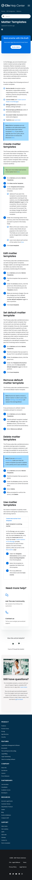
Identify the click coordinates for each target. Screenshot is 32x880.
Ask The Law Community (15, 601)
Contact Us (4, 840)
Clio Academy (4, 829)
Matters (19, 11)
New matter (9, 549)
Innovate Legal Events (7, 801)
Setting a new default (16, 400)
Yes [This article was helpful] (13, 643)
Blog (2, 812)
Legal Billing (4, 753)
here (13, 131)
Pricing (3, 731)
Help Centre (4, 826)
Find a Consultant (5, 843)
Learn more (23, 687)
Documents (4, 748)
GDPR (2, 832)
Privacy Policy (12, 867)
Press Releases (5, 776)
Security (3, 737)
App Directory (5, 734)
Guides (3, 809)
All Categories (11, 11)
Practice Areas (5, 728)
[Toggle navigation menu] (29, 5)
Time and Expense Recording (8, 751)
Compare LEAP (5, 818)
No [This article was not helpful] (18, 643)
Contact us (9, 619)
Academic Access (5, 790)
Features (3, 726)
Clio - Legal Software (14, 862)
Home (3, 11)
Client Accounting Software (8, 759)
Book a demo (16, 47)
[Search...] (16, 16)
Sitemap (3, 837)
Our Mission (4, 770)
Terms (24, 862)
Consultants (4, 787)
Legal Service (22, 867)
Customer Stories (5, 804)
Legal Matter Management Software (10, 745)
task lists (17, 120)
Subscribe (4, 834)
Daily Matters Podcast (7, 806)
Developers (4, 793)
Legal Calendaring (5, 756)
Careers (3, 773)
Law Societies (5, 784)
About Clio (4, 767)
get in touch (19, 699)
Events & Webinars (6, 815)
